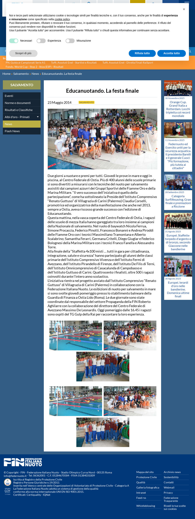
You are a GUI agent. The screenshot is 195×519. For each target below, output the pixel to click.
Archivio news (172, 472)
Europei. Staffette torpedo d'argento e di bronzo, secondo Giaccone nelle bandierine (178, 242)
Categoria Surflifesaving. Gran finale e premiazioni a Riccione (178, 201)
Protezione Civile (146, 477)
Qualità (140, 482)
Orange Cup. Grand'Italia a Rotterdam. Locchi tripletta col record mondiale (178, 108)
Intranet (141, 492)
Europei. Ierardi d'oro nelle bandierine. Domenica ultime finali (178, 289)
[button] (184, 9)
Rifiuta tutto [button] (142, 53)
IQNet (46, 494)
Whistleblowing (145, 505)
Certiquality (34, 494)
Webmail (169, 487)
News (8, 124)
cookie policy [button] (62, 19)
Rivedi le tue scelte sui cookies (175, 507)
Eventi (9, 95)
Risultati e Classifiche (19, 110)
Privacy (168, 492)
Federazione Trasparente (171, 499)
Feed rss (141, 497)
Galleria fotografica (147, 487)
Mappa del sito (145, 472)
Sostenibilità (171, 477)
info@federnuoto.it (15, 475)
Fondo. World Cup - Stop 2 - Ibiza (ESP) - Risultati (34, 66)
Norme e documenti (18, 103)
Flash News (12, 131)
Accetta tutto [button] (171, 53)
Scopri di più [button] (23, 53)
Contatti (169, 482)
